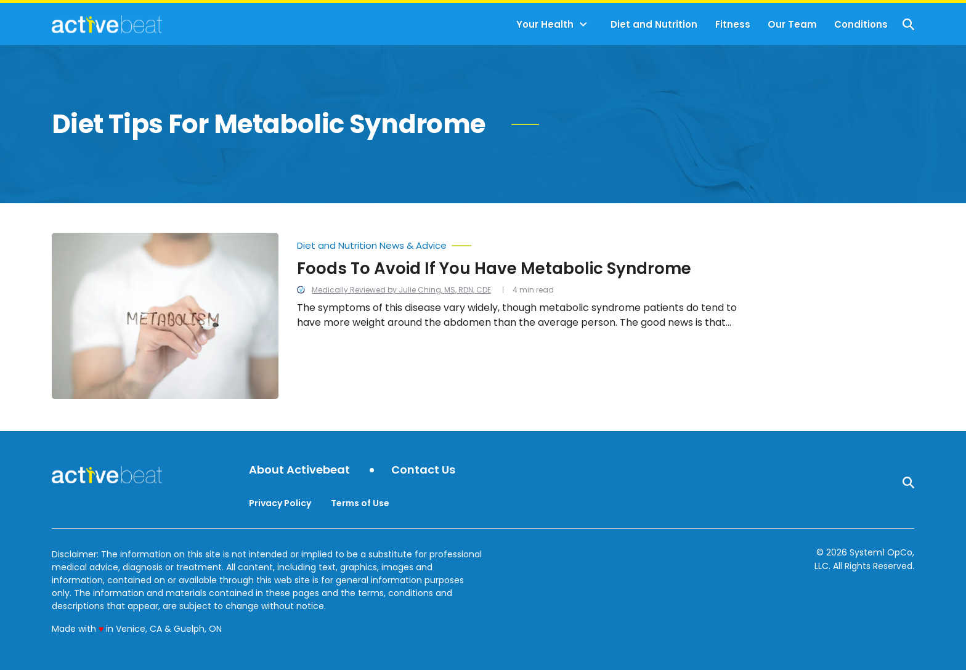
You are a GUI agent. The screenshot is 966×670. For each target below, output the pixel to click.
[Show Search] (908, 24)
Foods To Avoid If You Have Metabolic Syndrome (494, 268)
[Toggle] (583, 25)
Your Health (545, 24)
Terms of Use (360, 503)
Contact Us (423, 470)
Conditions (861, 24)
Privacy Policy (280, 503)
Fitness (732, 24)
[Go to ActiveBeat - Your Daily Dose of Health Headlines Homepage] (107, 24)
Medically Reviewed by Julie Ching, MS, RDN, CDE (401, 290)
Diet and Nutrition (654, 24)
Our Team (792, 24)
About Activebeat (299, 470)
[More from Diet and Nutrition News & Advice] (519, 242)
